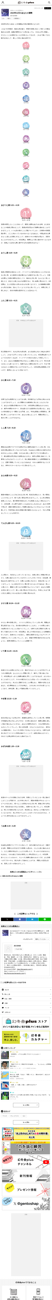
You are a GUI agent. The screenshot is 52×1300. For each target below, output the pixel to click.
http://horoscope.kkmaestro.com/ (14, 973)
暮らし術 (7, 994)
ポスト (47, 8)
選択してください (40, 939)
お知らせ (7, 1012)
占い (3, 18)
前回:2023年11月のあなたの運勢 (12, 876)
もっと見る (26, 1105)
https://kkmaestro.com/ (24, 969)
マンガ (7, 1008)
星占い (9, 18)
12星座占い (17, 18)
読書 (6, 1003)
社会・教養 (8, 999)
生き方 (7, 990)
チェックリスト (15, 1116)
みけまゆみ (17, 945)
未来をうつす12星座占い (17, 10)
